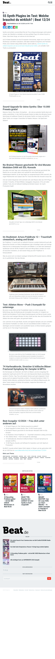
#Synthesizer (14, 456)
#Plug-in (44, 456)
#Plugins (5, 457)
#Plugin (39, 456)
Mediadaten (21, 590)
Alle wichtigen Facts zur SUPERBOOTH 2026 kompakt (24, 560)
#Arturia (11, 459)
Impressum (37, 590)
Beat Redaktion (11, 23)
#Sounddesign (23, 457)
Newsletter (15, 590)
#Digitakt (5, 459)
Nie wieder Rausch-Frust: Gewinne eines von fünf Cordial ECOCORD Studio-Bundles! (30, 541)
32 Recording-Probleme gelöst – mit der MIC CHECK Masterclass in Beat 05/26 (30, 554)
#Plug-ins (33, 456)
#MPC (25, 459)
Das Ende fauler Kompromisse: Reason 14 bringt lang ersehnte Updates (29, 547)
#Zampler (16, 459)
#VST (25, 456)
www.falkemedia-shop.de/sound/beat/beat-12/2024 (30, 450)
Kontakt (26, 590)
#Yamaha (42, 457)
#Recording (16, 457)
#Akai (21, 459)
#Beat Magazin (6, 456)
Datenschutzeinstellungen (46, 590)
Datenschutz (32, 590)
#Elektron (47, 457)
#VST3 (28, 456)
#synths (21, 456)
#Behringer (30, 457)
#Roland (36, 457)
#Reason (29, 459)
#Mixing (10, 457)
